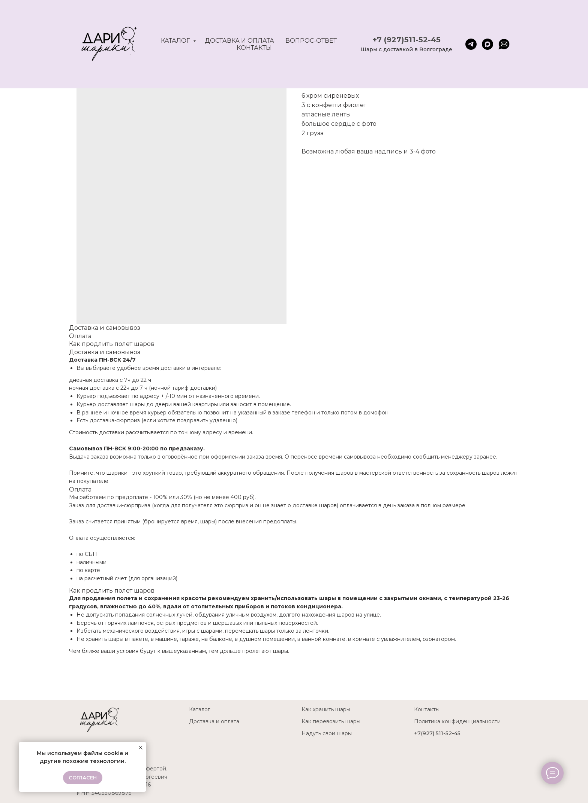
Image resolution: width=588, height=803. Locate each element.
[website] (504, 44)
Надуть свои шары (327, 733)
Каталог (176, 40)
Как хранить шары (326, 709)
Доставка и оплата (239, 40)
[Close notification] (140, 747)
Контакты (254, 47)
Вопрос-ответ (311, 40)
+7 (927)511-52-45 (406, 39)
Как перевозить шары (331, 721)
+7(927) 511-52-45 (437, 733)
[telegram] (471, 44)
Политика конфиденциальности (457, 721)
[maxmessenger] (487, 44)
